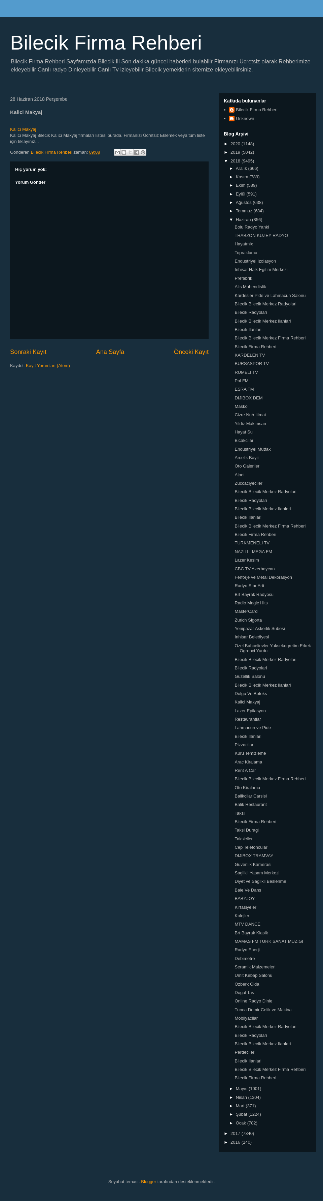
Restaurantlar (248, 719)
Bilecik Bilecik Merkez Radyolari (265, 303)
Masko (241, 406)
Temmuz (245, 210)
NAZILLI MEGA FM (253, 551)
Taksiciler (243, 838)
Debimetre (245, 958)
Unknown (245, 118)
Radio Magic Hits (251, 602)
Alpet (240, 474)
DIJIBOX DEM (248, 397)
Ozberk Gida (247, 984)
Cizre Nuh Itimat (250, 414)
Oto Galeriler (247, 466)
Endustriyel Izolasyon (255, 261)
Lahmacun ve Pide (253, 727)
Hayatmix (244, 243)
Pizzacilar (244, 744)
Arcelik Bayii (246, 457)
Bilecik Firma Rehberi (106, 42)
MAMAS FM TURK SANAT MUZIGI (269, 941)
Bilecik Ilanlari (248, 329)
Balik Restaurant (250, 804)
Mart (241, 1105)
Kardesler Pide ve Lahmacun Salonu (270, 295)
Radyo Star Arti (249, 585)
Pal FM (241, 380)
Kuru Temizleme (250, 753)
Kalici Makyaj (247, 701)
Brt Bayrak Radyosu (254, 594)
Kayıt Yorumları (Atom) (48, 365)
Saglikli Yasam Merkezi (257, 872)
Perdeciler (244, 1052)
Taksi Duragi (247, 830)
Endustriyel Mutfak (253, 449)
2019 (236, 152)
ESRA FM (244, 389)
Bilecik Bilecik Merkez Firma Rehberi (270, 337)
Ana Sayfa (110, 352)
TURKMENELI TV (252, 542)
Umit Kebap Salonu (253, 975)
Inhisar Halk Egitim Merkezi (261, 269)
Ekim (241, 185)
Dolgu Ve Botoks (251, 693)
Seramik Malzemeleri (255, 966)
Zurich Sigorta (248, 620)
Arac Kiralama (248, 761)
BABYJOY (245, 898)
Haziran (244, 219)
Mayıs (242, 1088)
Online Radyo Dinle (253, 1000)
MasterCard (246, 611)
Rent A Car (245, 770)
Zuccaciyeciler (248, 483)
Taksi (240, 813)
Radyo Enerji (247, 949)
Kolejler (242, 915)
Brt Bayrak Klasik (251, 932)
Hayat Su (243, 431)
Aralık (242, 168)
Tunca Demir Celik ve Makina (263, 1009)
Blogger (148, 1181)
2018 (236, 160)
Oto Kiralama (247, 787)
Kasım (242, 176)
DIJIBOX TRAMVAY (254, 855)
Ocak (241, 1122)
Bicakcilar (244, 440)
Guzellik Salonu (250, 676)
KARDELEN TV (250, 355)
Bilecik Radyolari (251, 312)
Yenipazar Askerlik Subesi (260, 628)
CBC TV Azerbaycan (255, 568)
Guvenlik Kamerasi (253, 864)
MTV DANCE (247, 924)
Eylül (241, 194)
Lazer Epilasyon (250, 710)
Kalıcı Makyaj (23, 129)
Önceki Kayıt (191, 352)
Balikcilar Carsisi (250, 796)
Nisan (242, 1097)
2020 (236, 143)
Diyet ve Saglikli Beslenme (260, 881)
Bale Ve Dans (248, 890)
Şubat (242, 1114)
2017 (236, 1133)
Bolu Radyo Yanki (252, 227)
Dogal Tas (244, 992)
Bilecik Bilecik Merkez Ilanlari (263, 321)
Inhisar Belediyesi (252, 636)
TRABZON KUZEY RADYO (261, 235)
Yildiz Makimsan (250, 423)
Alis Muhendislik (250, 286)
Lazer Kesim (247, 560)
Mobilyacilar (246, 1018)
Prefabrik (243, 278)
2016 (236, 1142)
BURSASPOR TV (252, 363)
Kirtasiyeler (245, 907)
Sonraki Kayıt (28, 352)
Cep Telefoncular (251, 847)
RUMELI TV (246, 372)
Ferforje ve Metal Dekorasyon (263, 577)
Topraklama (246, 252)
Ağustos (244, 202)
